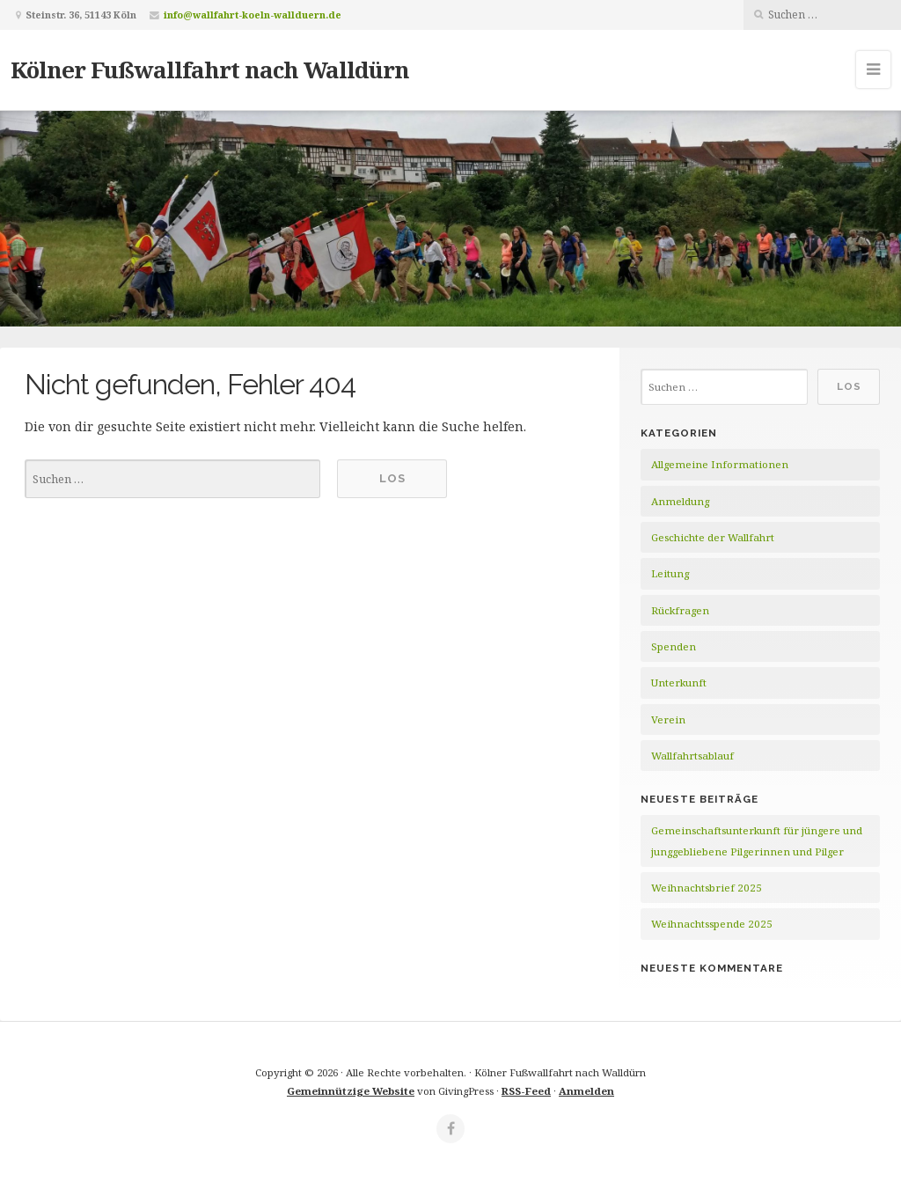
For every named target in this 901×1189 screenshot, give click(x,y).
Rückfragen (680, 610)
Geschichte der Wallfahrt (712, 537)
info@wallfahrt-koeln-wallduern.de (252, 14)
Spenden (673, 646)
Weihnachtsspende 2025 (712, 923)
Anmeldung (680, 501)
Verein (668, 719)
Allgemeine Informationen (719, 464)
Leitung (670, 573)
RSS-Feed (526, 1090)
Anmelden (586, 1090)
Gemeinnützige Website (350, 1090)
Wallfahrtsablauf (692, 755)
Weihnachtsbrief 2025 (706, 887)
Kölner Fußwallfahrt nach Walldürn (210, 69)
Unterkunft (679, 682)
